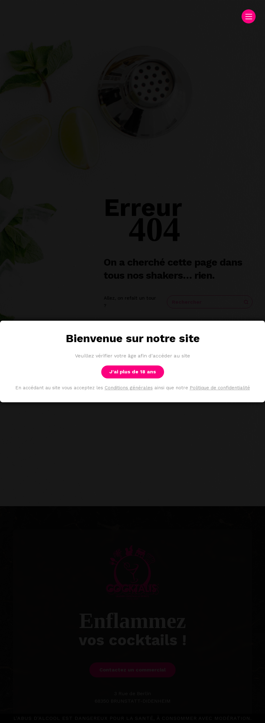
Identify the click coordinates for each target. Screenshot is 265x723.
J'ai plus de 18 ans (132, 372)
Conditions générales (129, 388)
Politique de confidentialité (220, 388)
